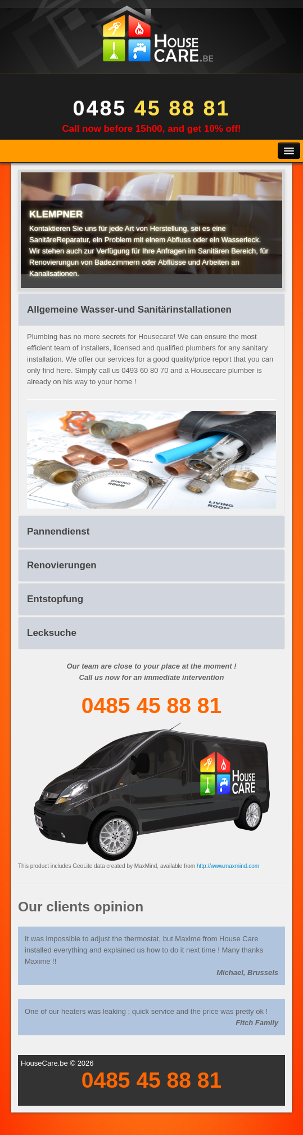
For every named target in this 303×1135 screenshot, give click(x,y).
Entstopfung (55, 599)
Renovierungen (62, 565)
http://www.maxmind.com (228, 866)
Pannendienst (58, 531)
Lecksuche (51, 632)
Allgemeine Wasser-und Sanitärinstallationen (129, 309)
